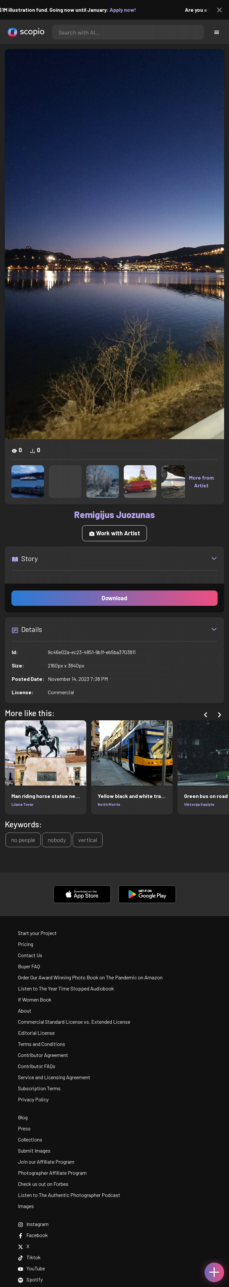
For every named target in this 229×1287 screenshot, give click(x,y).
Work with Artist (114, 533)
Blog (23, 1117)
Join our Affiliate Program (46, 1161)
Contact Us (30, 955)
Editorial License (36, 1033)
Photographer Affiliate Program (52, 1173)
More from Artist (201, 481)
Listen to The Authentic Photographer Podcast (69, 1195)
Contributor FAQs (36, 1066)
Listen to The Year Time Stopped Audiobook (66, 988)
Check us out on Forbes (43, 1184)
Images (26, 1206)
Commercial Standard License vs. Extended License (74, 1022)
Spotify (30, 1279)
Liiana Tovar (22, 804)
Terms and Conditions (41, 1044)
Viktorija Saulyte (199, 804)
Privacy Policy (33, 1099)
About (24, 1010)
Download (114, 598)
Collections (30, 1139)
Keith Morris (109, 804)
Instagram (33, 1224)
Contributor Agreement (43, 1055)
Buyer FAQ (29, 966)
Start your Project (37, 933)
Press (24, 1128)
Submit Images (34, 1150)
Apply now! (127, 10)
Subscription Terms (39, 1088)
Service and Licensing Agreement (54, 1077)
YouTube (31, 1268)
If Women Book (34, 999)
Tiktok (29, 1257)
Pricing (25, 944)
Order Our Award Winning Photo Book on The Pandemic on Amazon (90, 977)
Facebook (33, 1235)
